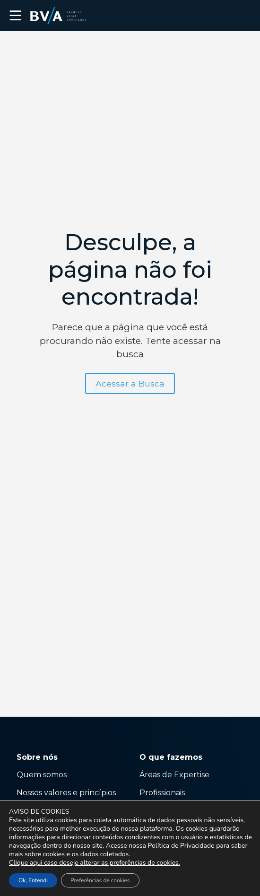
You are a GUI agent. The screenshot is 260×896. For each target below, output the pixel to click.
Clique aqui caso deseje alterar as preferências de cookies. (94, 863)
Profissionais (163, 792)
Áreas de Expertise (174, 774)
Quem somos (42, 774)
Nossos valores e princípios (66, 792)
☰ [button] (15, 16)
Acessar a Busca (130, 383)
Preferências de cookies (100, 880)
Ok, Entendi (33, 880)
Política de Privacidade (180, 845)
